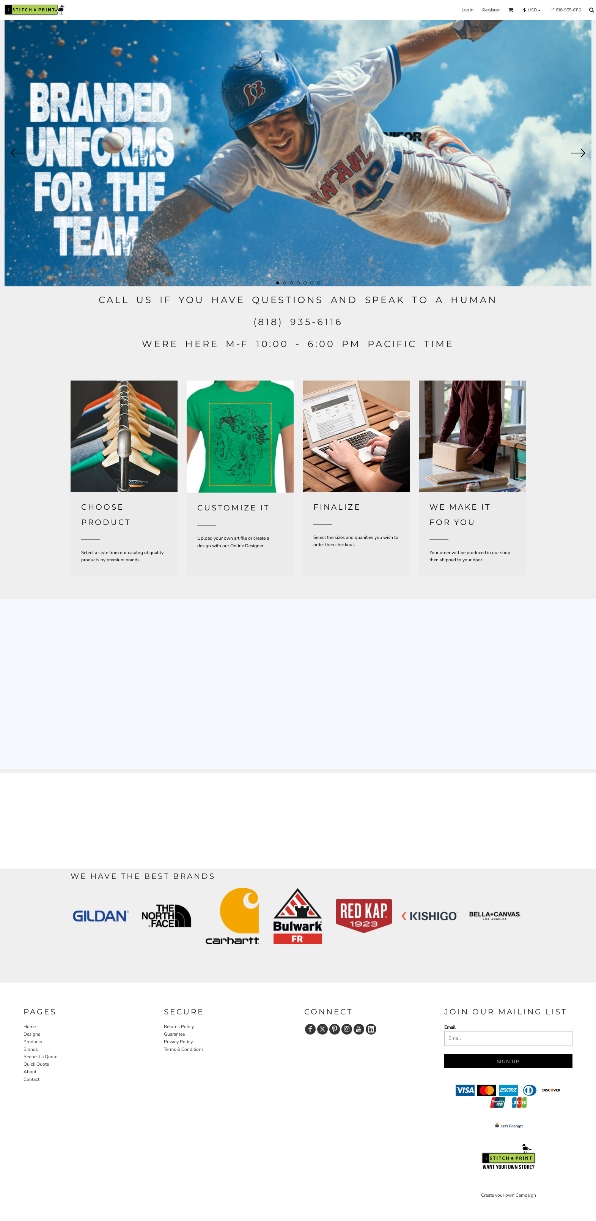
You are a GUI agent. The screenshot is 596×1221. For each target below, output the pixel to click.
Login (467, 10)
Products (33, 1042)
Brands (31, 1049)
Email (450, 1027)
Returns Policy (179, 1027)
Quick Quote (36, 1064)
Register (491, 10)
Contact (31, 1079)
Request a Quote (40, 1057)
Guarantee (174, 1034)
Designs (32, 1034)
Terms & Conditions (184, 1049)
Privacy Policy (178, 1042)
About (30, 1072)
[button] (511, 10)
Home (30, 1027)
